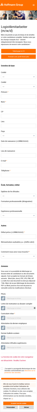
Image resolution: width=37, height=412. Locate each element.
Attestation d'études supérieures (13, 343)
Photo (3, 294)
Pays (3, 131)
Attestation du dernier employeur (14, 323)
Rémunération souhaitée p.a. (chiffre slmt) (17, 242)
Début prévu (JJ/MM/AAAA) (13, 232)
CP (2, 111)
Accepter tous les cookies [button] (18, 403)
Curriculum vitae (8, 313)
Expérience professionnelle (11, 211)
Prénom (4, 92)
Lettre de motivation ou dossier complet (16, 303)
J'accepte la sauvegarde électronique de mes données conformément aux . (20, 369)
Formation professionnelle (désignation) (16, 201)
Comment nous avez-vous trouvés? (15, 252)
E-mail (4, 161)
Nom (3, 102)
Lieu (2, 121)
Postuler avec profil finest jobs (18, 57)
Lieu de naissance (8, 151)
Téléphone (5, 170)
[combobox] (18, 77)
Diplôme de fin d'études (10, 191)
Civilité (3, 72)
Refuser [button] (26, 407)
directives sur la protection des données (19, 371)
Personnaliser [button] (10, 407)
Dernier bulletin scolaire (10, 333)
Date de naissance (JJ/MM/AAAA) (14, 141)
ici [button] (12, 398)
